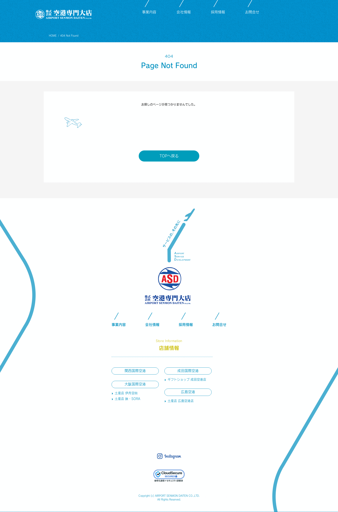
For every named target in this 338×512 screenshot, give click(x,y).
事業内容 (149, 12)
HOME (53, 35)
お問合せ (252, 12)
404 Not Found (69, 35)
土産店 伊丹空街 (126, 393)
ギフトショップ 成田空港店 (187, 379)
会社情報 (184, 12)
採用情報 (218, 12)
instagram (291, 12)
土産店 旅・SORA (127, 398)
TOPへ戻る (169, 156)
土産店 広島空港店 (181, 400)
